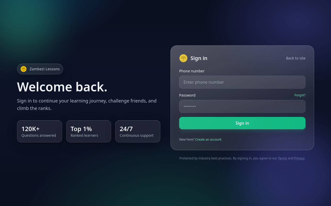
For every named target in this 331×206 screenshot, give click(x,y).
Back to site (295, 58)
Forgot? (299, 95)
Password (187, 95)
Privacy (299, 158)
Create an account (208, 139)
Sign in (242, 123)
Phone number (191, 70)
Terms (282, 158)
